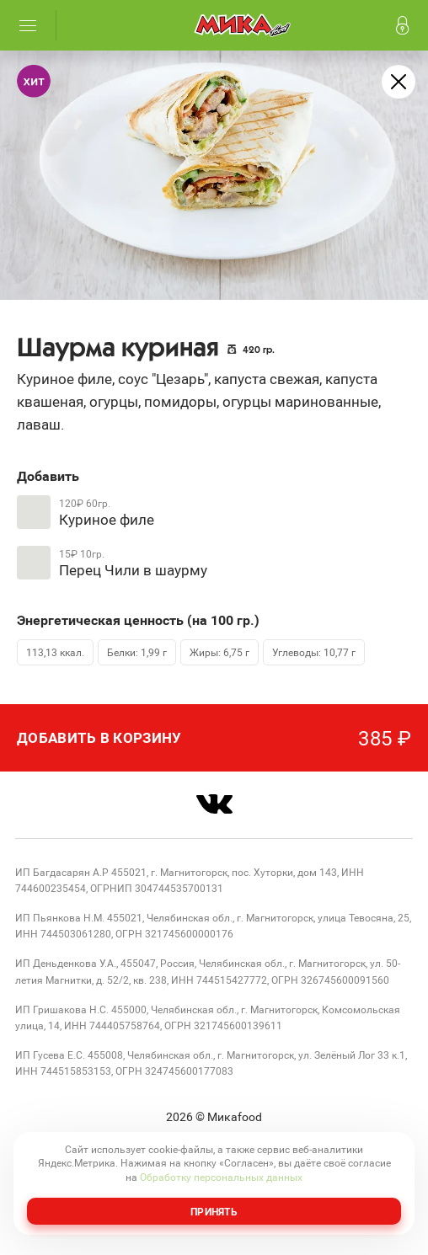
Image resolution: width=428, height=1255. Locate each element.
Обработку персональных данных (221, 1176)
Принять (214, 1211)
